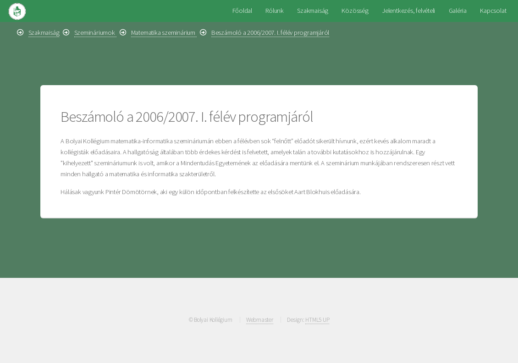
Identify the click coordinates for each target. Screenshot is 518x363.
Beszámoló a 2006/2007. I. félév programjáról (270, 32)
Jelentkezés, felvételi (408, 10)
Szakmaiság (312, 10)
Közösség (355, 10)
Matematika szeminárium (164, 32)
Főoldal (242, 10)
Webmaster (259, 320)
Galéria (458, 10)
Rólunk (274, 10)
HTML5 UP (317, 320)
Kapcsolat (493, 10)
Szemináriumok (95, 32)
